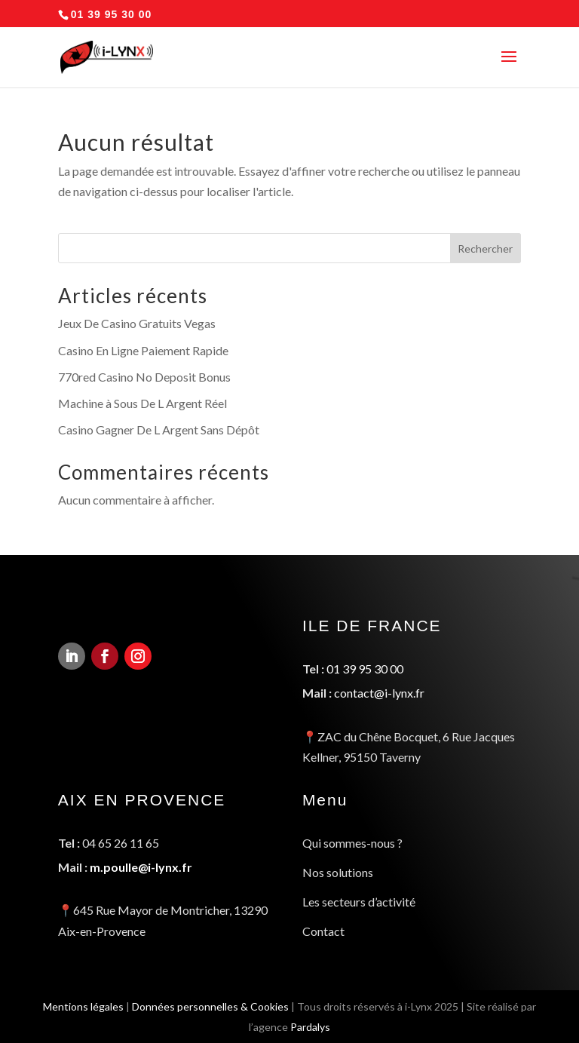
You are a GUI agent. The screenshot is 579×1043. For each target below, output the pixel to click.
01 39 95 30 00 (363, 675)
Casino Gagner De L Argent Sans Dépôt (158, 429)
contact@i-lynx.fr (378, 697)
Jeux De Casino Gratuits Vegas (137, 323)
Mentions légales (77, 1005)
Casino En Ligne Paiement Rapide (143, 350)
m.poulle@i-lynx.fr (139, 865)
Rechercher (485, 248)
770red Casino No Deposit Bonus (144, 377)
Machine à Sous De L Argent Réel (142, 403)
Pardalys (311, 1027)
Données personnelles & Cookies (208, 1005)
